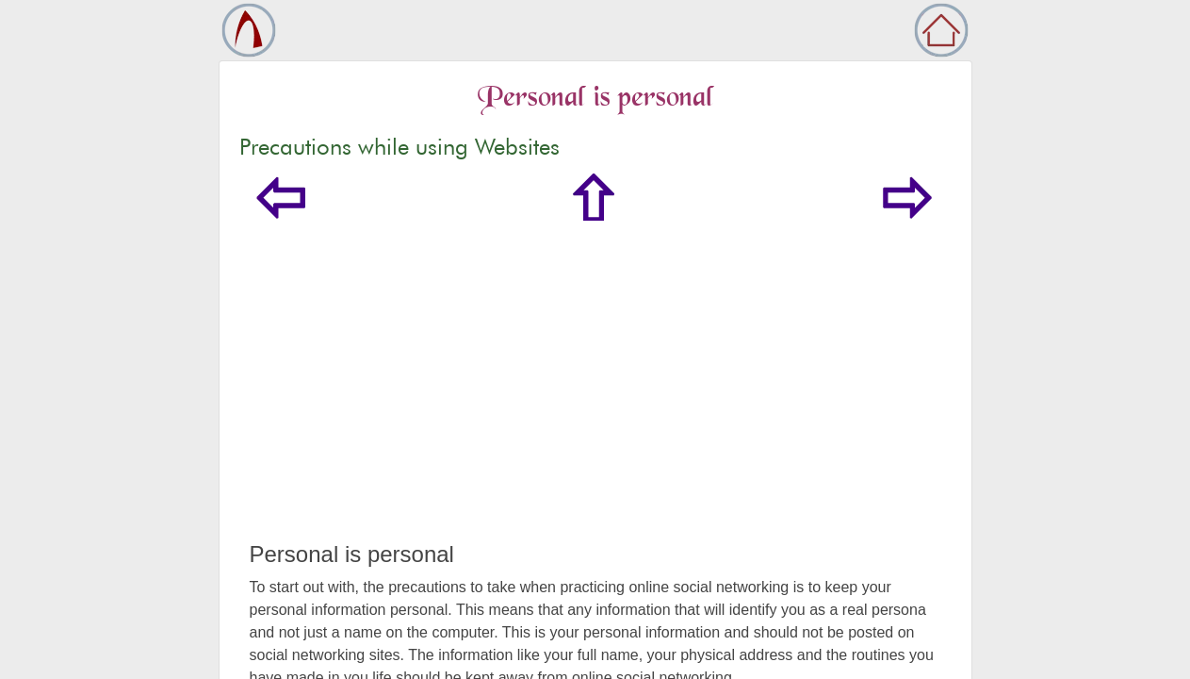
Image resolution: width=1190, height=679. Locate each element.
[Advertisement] (595, 400)
